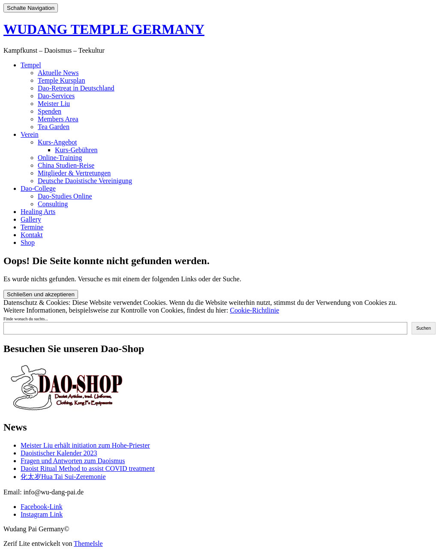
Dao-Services (56, 95)
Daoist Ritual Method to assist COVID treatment (88, 468)
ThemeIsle (88, 543)
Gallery (31, 219)
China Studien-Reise (66, 165)
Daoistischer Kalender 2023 (59, 453)
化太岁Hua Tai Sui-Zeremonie (63, 476)
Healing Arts (38, 211)
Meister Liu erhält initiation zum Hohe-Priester (85, 445)
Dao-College (38, 188)
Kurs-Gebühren (76, 150)
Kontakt (32, 234)
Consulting (53, 204)
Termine (32, 227)
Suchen (423, 328)
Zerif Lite (17, 543)
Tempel (31, 65)
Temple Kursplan (61, 80)
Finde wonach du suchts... (25, 318)
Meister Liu (54, 103)
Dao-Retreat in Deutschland (76, 88)
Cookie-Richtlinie (254, 310)
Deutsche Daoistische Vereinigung (85, 180)
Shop (28, 242)
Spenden (49, 111)
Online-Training (60, 157)
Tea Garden (53, 126)
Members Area (58, 119)
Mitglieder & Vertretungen (74, 173)
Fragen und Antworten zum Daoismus (73, 460)
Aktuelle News (58, 72)
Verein (30, 134)
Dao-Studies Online (65, 196)
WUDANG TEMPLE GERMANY (103, 29)
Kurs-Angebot (57, 142)
